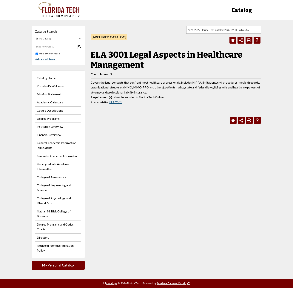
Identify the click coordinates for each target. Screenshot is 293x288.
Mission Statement (49, 94)
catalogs (111, 283)
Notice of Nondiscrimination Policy (55, 248)
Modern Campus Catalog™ (173, 283)
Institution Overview (50, 126)
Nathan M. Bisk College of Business (54, 213)
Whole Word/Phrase (49, 53)
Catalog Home (46, 78)
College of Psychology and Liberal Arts (54, 200)
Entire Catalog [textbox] (43, 38)
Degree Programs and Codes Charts (55, 227)
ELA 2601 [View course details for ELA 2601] (115, 102)
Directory (43, 237)
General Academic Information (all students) (56, 145)
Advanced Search (46, 59)
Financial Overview (49, 135)
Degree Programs (48, 118)
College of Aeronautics (51, 177)
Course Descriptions (50, 110)
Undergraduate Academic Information (53, 166)
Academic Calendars (50, 102)
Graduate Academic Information (57, 156)
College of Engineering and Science (54, 187)
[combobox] (223, 30)
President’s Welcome (50, 86)
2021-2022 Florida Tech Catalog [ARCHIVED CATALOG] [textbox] (218, 29)
